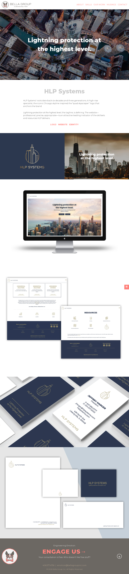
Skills (88, 5)
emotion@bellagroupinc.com (72, 565)
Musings (111, 5)
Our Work (99, 5)
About (80, 5)
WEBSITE (63, 124)
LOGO (53, 124)
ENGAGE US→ (64, 551)
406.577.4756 (49, 565)
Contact (122, 5)
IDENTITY (74, 124)
